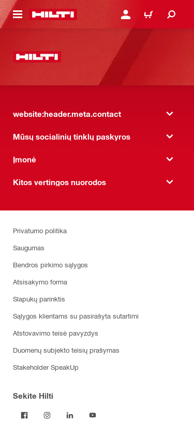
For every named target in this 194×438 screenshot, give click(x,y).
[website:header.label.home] (53, 14)
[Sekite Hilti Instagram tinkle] (47, 415)
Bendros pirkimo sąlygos (50, 264)
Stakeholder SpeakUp (46, 367)
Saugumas (28, 247)
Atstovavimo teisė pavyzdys (55, 333)
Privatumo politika (40, 230)
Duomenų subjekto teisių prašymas (66, 350)
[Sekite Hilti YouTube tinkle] (92, 415)
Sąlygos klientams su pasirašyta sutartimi (76, 316)
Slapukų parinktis (39, 299)
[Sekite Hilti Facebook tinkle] (24, 415)
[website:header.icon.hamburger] (17, 14)
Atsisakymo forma (40, 281)
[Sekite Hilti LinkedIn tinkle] (69, 415)
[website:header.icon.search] (171, 14)
